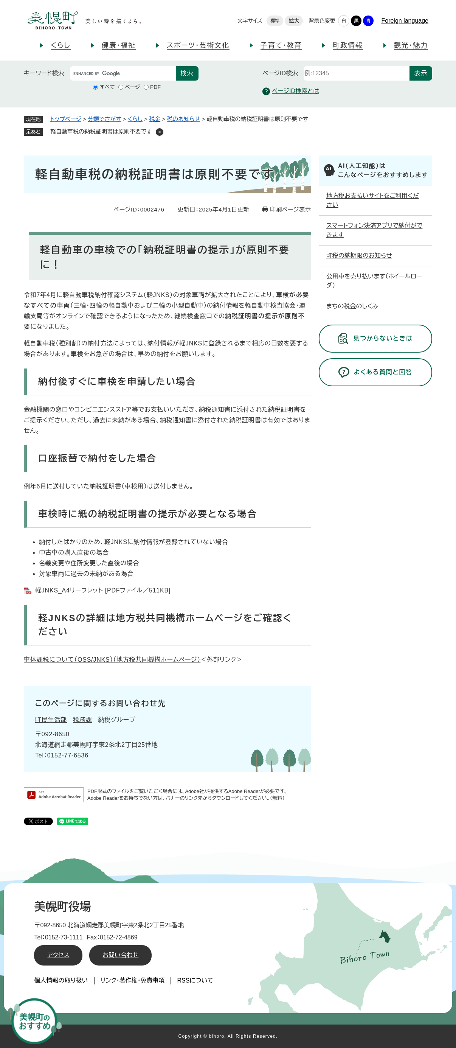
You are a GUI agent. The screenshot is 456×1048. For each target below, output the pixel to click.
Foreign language (404, 20)
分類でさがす (104, 119)
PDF (155, 87)
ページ (132, 87)
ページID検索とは (290, 91)
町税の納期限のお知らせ (359, 255)
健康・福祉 (119, 45)
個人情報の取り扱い (61, 980)
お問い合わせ (120, 955)
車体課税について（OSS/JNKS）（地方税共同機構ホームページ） (112, 659)
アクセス (58, 955)
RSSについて (195, 980)
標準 (274, 20)
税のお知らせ (183, 119)
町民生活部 (51, 720)
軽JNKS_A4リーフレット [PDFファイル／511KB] (103, 590)
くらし (61, 45)
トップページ (65, 119)
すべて (107, 87)
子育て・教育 (281, 45)
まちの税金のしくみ (352, 306)
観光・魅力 (411, 45)
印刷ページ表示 (290, 209)
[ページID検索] (356, 73)
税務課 (82, 720)
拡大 (293, 21)
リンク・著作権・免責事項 (133, 980)
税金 (154, 119)
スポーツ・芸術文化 (198, 45)
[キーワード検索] (123, 73)
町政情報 (348, 45)
